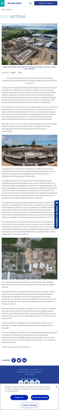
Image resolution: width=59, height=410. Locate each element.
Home (3, 10)
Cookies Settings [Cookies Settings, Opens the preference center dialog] (29, 405)
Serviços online (46, 3)
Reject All (19, 397)
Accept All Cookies (40, 397)
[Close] (56, 386)
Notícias (9, 10)
